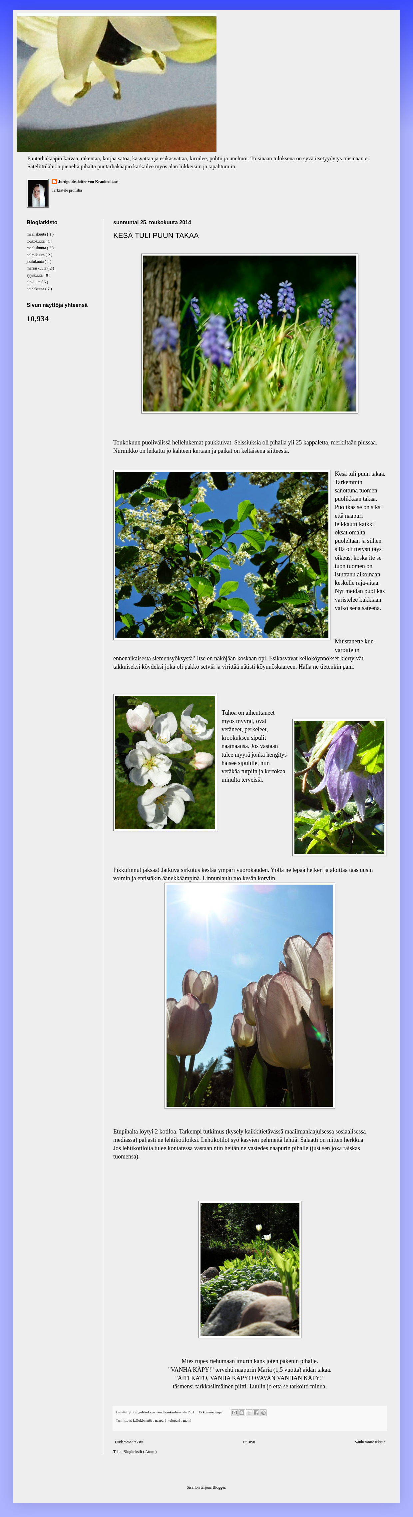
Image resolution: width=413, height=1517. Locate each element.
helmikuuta (36, 255)
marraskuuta (37, 268)
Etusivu (249, 1442)
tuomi (187, 1420)
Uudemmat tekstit (129, 1442)
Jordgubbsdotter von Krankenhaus (88, 181)
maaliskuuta (37, 234)
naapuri (161, 1420)
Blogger (218, 1487)
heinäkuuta (36, 289)
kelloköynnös (143, 1420)
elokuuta (34, 282)
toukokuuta (36, 241)
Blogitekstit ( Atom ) (140, 1451)
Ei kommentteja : (211, 1412)
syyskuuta (35, 275)
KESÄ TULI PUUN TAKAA (156, 235)
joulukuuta (36, 261)
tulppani (175, 1420)
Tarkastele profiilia (67, 190)
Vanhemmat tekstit (370, 1442)
